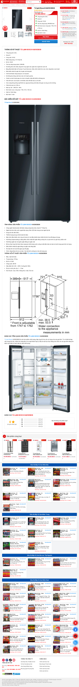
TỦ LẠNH (23, 224)
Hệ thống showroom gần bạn (68, 7)
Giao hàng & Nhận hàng (26, 666)
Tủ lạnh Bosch (8, 102)
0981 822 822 (65, 27)
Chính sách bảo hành (45, 668)
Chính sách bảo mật (44, 661)
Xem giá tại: (22, 2)
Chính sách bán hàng (45, 666)
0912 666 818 (65, 22)
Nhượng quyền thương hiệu (27, 668)
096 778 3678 (65, 11)
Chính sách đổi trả (44, 671)
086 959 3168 (65, 31)
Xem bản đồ (23, 468)
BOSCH (29, 224)
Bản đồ (68, 12)
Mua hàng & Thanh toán (45, 664)
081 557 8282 (65, 15)
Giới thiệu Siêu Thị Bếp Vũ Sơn (28, 661)
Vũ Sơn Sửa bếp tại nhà (26, 664)
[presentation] (3, 19)
